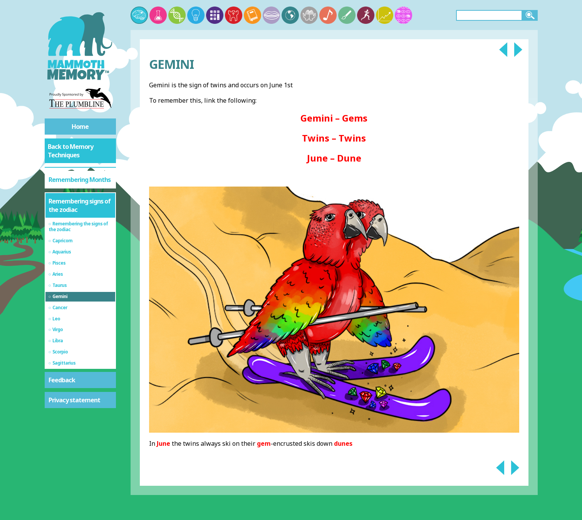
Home (80, 126)
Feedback (62, 380)
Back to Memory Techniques (70, 150)
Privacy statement (74, 400)
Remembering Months (80, 179)
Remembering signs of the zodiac (80, 205)
